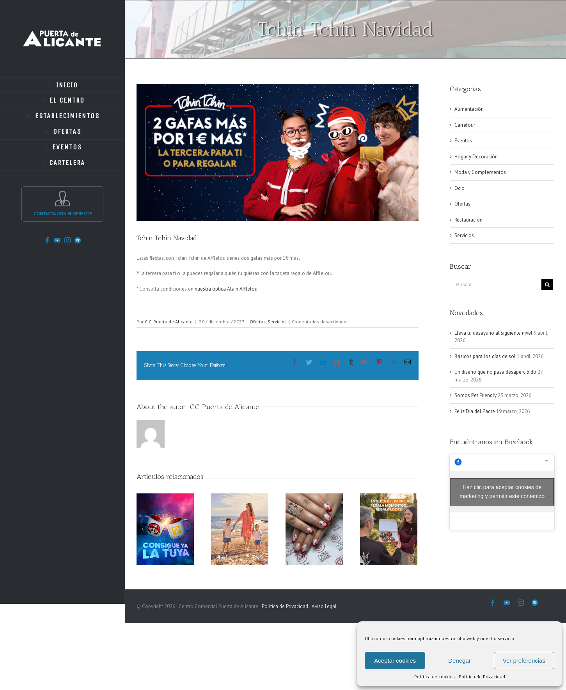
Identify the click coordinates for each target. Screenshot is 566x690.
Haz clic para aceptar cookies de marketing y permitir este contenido (502, 491)
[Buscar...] (495, 284)
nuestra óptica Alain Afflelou (226, 289)
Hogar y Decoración (476, 156)
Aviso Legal (324, 606)
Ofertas (258, 322)
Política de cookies (434, 676)
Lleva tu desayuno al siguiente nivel (493, 333)
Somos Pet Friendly (475, 395)
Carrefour (464, 125)
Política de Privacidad (482, 676)
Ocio (459, 188)
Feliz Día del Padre (474, 411)
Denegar (459, 660)
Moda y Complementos (480, 172)
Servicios (277, 322)
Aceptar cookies (395, 660)
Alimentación (469, 109)
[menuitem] (62, 85)
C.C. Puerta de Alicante (169, 322)
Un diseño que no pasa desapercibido (495, 372)
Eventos (463, 140)
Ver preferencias (524, 660)
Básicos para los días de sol (485, 356)
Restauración (468, 219)
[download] (278, 152)
